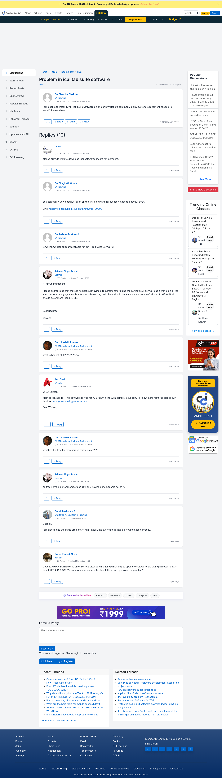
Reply (58, 121)
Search (11, 141)
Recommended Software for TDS (135, 700)
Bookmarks (86, 746)
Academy (70, 19)
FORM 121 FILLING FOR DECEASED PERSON (71, 696)
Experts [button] (58, 13)
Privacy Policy (158, 768)
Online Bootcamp (135, 19)
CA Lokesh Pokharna (66, 342)
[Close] (218, 4)
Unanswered (14, 95)
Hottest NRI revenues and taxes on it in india (202, 87)
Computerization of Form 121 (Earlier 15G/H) (70, 679)
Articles (19, 736)
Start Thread (14, 80)
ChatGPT (100, 595)
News (51, 736)
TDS (41, 84)
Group (118, 750)
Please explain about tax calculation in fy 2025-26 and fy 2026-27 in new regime (202, 100)
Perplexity (115, 595)
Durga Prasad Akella (65, 554)
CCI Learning (14, 157)
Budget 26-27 (88, 736)
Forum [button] (48, 13)
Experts (52, 741)
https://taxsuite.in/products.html (70, 401)
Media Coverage (81, 768)
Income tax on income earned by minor (202, 113)
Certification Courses (59, 755)
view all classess (203, 330)
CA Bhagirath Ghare (65, 183)
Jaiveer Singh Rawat (66, 271)
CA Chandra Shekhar (66, 94)
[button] (197, 13)
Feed (83, 741)
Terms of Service (119, 768)
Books (102, 19)
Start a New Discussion (203, 189)
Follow (84, 121)
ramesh (58, 146)
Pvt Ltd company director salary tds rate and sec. (73, 700)
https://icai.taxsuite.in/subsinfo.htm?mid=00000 (75, 208)
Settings (12, 126)
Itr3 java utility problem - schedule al (137, 696)
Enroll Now (210, 239)
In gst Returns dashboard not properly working (72, 714)
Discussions (14, 72)
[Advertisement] (111, 45)
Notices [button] (69, 13)
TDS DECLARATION (57, 689)
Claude (129, 595)
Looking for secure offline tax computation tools (203, 147)
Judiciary (20, 750)
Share (71, 121)
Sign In (215, 13)
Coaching (87, 19)
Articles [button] (38, 13)
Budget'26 (175, 19)
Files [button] (78, 13)
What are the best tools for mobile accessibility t (73, 703)
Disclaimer (139, 768)
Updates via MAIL (17, 134)
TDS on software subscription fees (136, 689)
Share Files (54, 746)
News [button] (28, 13)
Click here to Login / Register (57, 661)
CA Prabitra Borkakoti (66, 234)
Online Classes (203, 206)
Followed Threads (17, 118)
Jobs (153, 19)
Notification (54, 750)
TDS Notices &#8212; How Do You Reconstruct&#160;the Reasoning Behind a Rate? (202, 164)
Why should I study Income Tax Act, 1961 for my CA (75, 693)
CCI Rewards (87, 755)
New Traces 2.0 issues (59, 682)
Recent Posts (14, 88)
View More (206, 179)
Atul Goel (59, 379)
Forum (18, 741)
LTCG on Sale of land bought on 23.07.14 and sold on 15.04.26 (203, 125)
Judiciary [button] (88, 13)
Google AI (142, 595)
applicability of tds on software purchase (140, 693)
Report (176, 122)
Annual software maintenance (134, 679)
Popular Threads (16, 103)
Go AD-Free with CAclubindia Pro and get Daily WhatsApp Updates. (109, 4)
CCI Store (101, 13)
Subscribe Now (203, 424)
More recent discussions (55, 720)
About (42, 768)
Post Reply (47, 648)
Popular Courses (50, 19)
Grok (155, 595)
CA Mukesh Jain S (64, 511)
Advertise (100, 768)
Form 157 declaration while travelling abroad (70, 686)
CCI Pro (116, 19)
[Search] (189, 13)
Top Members (88, 750)
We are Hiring (59, 768)
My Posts (12, 111)
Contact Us (176, 768)
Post (73, 720)
